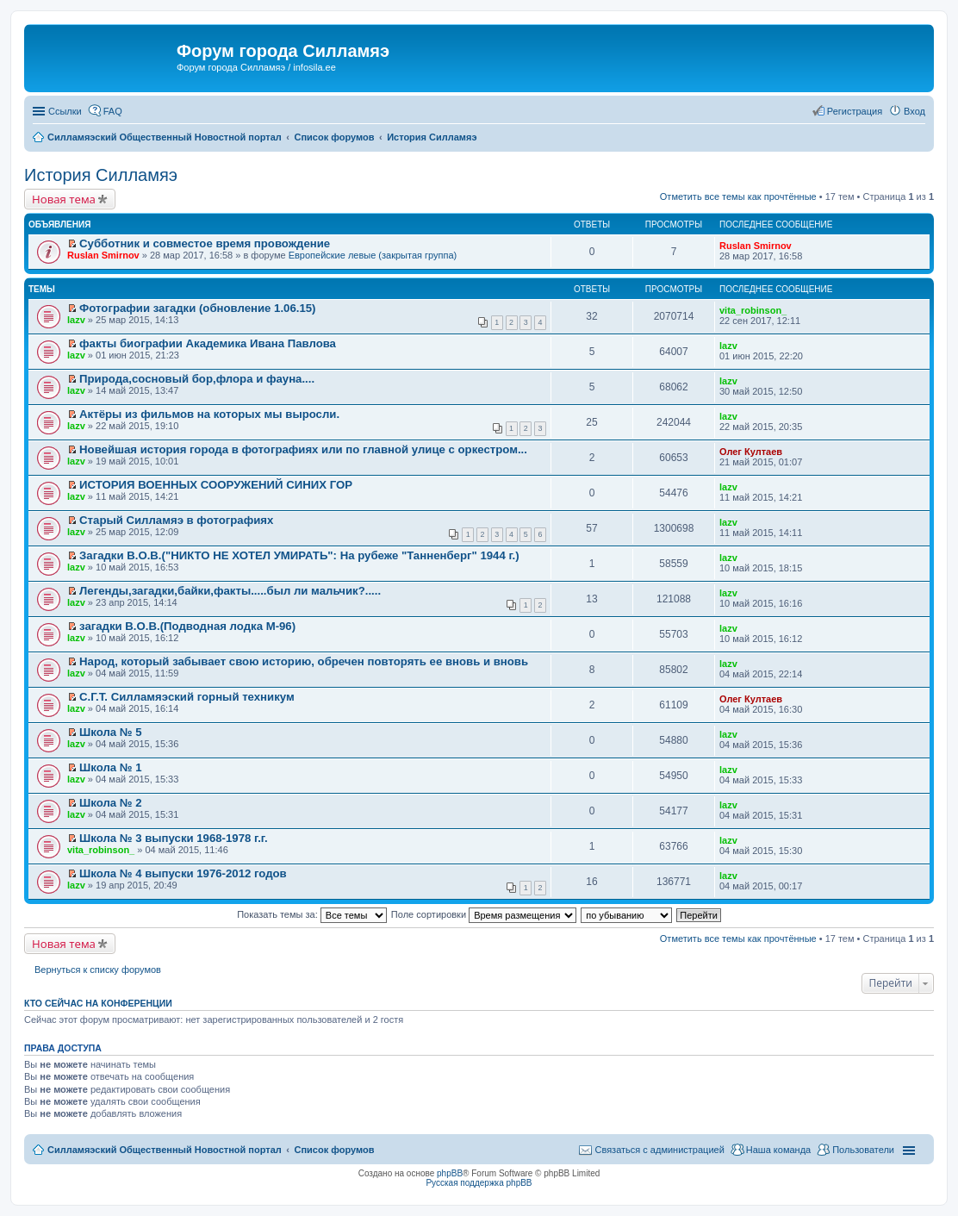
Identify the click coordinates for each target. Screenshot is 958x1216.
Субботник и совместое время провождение (204, 243)
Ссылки (65, 111)
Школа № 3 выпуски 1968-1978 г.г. (173, 838)
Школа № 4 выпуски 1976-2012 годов (183, 873)
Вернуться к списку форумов (97, 969)
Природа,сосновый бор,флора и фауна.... (196, 378)
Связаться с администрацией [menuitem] (659, 1149)
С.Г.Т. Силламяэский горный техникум (187, 696)
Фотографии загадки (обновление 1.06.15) (197, 308)
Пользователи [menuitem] (863, 1149)
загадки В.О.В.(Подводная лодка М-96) (187, 626)
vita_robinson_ (753, 310)
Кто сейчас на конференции (98, 1003)
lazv (76, 320)
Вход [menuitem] (914, 111)
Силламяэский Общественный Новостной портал (164, 1149)
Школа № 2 (110, 802)
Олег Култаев (750, 451)
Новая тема (64, 199)
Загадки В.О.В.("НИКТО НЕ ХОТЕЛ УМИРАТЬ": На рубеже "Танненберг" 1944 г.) (299, 555)
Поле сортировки (483, 914)
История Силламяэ (100, 174)
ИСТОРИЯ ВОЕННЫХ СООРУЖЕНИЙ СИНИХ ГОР (215, 484)
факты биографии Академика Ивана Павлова (207, 343)
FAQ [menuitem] (112, 111)
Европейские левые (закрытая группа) (373, 255)
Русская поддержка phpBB (479, 1183)
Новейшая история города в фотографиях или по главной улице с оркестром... (303, 449)
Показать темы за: (312, 914)
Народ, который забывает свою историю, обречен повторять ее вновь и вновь (303, 661)
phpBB (450, 1173)
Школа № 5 (110, 732)
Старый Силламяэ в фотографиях (176, 520)
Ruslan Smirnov (103, 255)
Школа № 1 (110, 767)
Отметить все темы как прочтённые (738, 196)
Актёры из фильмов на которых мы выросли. (209, 414)
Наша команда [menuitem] (778, 1149)
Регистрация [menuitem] (854, 111)
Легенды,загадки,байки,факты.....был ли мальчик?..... (230, 590)
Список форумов (334, 1149)
